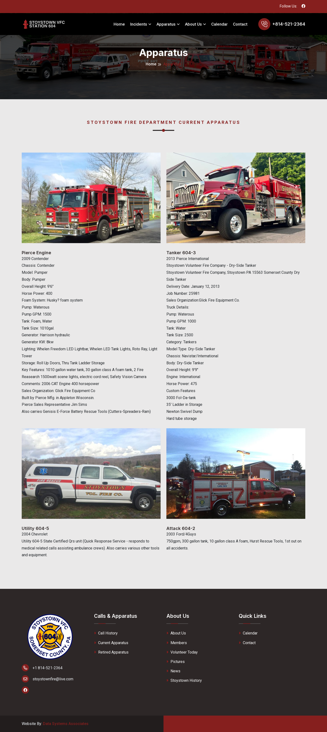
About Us (193, 24)
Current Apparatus (111, 642)
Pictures (175, 661)
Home (119, 24)
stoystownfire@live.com (47, 679)
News (173, 671)
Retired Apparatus (111, 652)
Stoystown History (184, 680)
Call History (106, 633)
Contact (240, 24)
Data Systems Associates (66, 723)
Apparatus (166, 24)
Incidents (138, 24)
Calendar (219, 24)
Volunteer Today (182, 652)
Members (176, 642)
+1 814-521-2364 (42, 667)
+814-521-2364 (288, 24)
